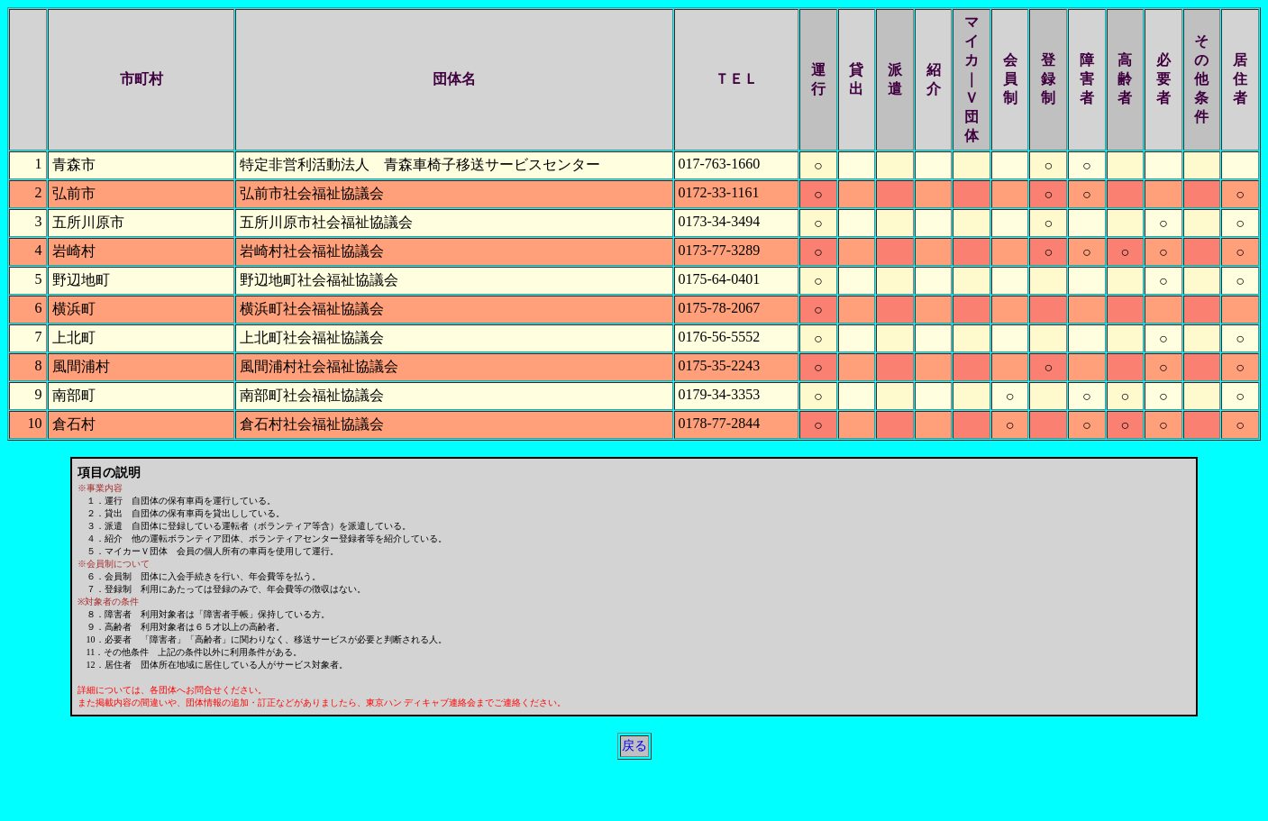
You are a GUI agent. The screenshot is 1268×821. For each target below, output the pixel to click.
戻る (634, 746)
